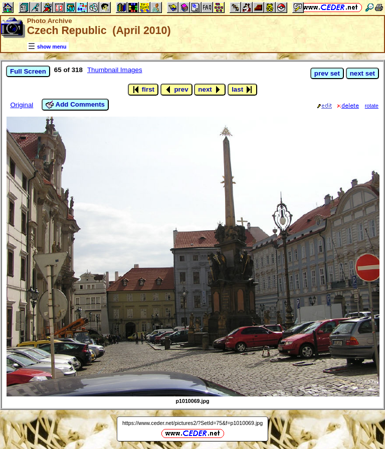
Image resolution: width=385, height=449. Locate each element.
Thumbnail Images (114, 70)
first (143, 90)
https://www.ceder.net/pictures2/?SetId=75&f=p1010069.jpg (192, 423)
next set (362, 73)
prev (176, 90)
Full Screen (28, 71)
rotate (371, 106)
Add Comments (75, 105)
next (210, 90)
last (242, 90)
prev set (327, 73)
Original (21, 105)
